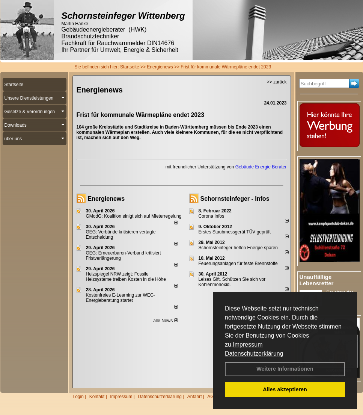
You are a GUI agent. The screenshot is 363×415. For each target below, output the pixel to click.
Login (78, 396)
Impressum (247, 344)
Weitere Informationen (284, 369)
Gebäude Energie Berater (261, 167)
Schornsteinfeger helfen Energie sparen (238, 247)
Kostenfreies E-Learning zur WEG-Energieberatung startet (120, 297)
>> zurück (277, 82)
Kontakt (97, 396)
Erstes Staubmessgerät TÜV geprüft (235, 232)
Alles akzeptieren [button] (285, 389)
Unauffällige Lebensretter (317, 280)
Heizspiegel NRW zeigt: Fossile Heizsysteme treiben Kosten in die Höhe (126, 276)
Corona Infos (211, 216)
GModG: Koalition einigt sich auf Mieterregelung (134, 216)
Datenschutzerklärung (254, 353)
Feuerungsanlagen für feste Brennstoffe (238, 263)
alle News (165, 320)
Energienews (106, 198)
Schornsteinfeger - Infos (235, 198)
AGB (212, 396)
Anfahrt (194, 396)
